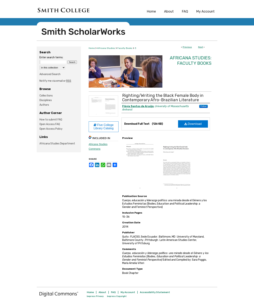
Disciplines (45, 100)
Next (200, 47)
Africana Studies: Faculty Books (190, 60)
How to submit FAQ (50, 119)
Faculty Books (124, 48)
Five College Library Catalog (104, 126)
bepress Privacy (95, 296)
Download (193, 124)
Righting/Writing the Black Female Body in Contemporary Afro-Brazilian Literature (162, 97)
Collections (46, 95)
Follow (203, 106)
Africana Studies (106, 48)
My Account (128, 292)
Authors (44, 104)
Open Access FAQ (49, 124)
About (102, 292)
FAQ (113, 292)
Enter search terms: (51, 57)
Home (92, 48)
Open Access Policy (50, 128)
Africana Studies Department (57, 143)
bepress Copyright (117, 296)
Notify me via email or (55, 80)
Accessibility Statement (155, 292)
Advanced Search (49, 74)
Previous (187, 47)
